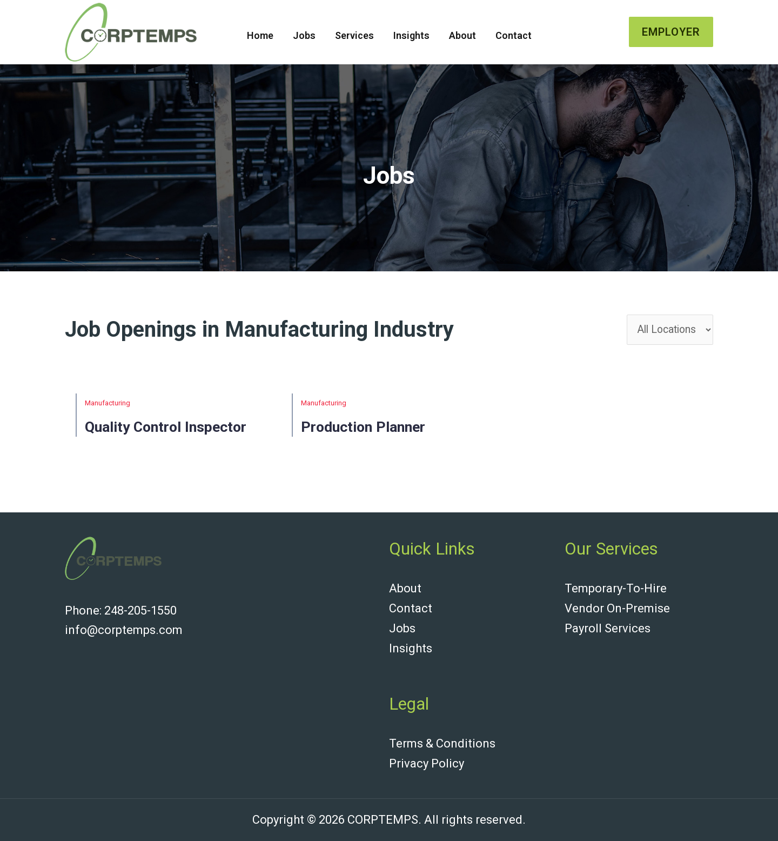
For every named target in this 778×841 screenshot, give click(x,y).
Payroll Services (607, 630)
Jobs (304, 35)
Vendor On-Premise (617, 610)
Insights (411, 35)
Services (354, 35)
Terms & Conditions (442, 744)
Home (260, 35)
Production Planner (373, 429)
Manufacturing (107, 406)
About (462, 35)
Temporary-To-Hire (616, 591)
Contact (513, 35)
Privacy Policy (426, 763)
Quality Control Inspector (177, 429)
